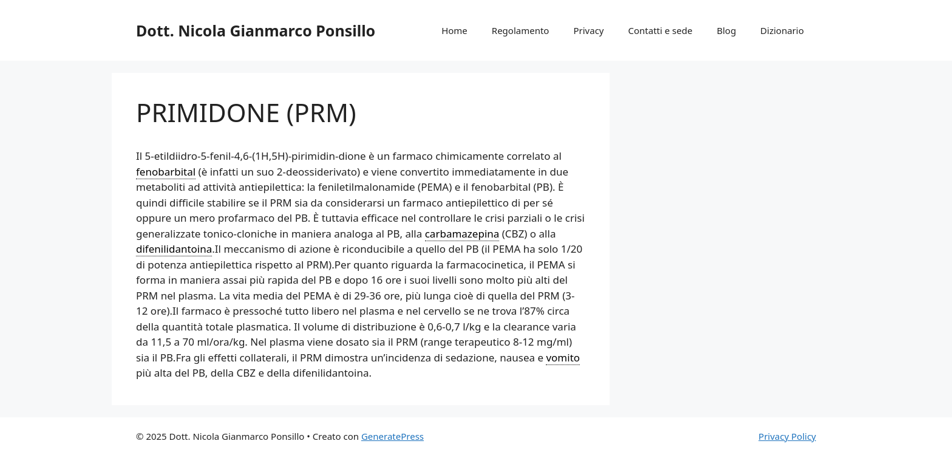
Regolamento (520, 30)
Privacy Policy (787, 436)
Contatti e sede (660, 30)
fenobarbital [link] (165, 172)
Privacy (588, 30)
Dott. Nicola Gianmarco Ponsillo (255, 30)
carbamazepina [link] (462, 234)
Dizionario (782, 30)
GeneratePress (392, 436)
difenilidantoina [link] (174, 249)
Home (454, 30)
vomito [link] (563, 357)
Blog (726, 30)
